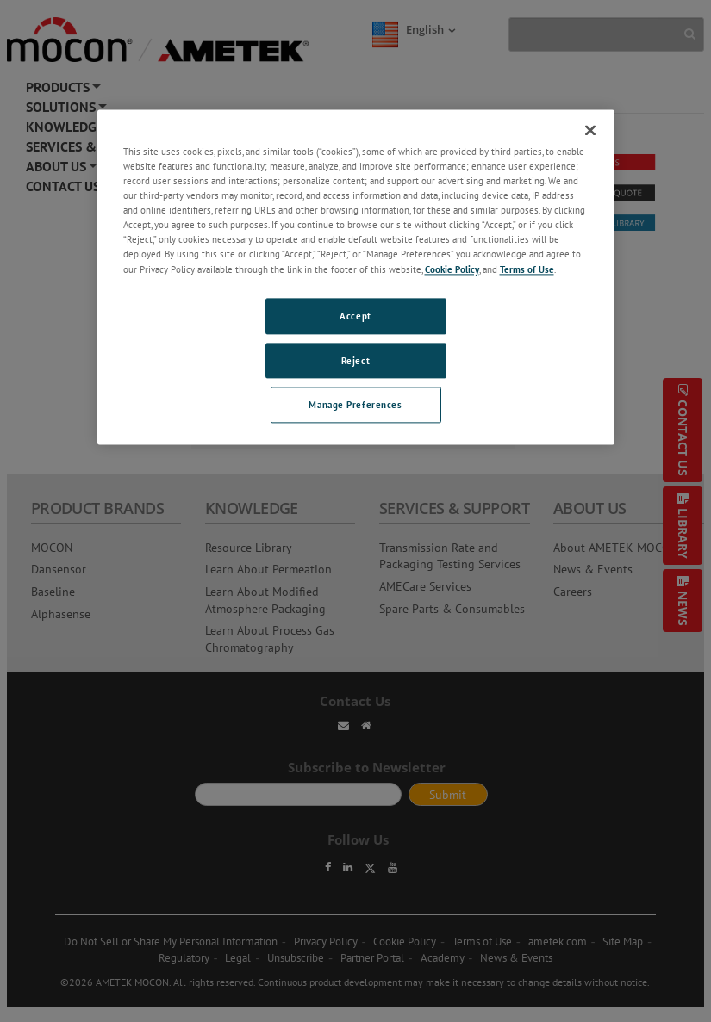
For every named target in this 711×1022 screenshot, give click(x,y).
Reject (355, 360)
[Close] (590, 130)
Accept (355, 315)
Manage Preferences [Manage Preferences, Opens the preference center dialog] (355, 405)
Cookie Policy (452, 269)
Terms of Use (527, 269)
